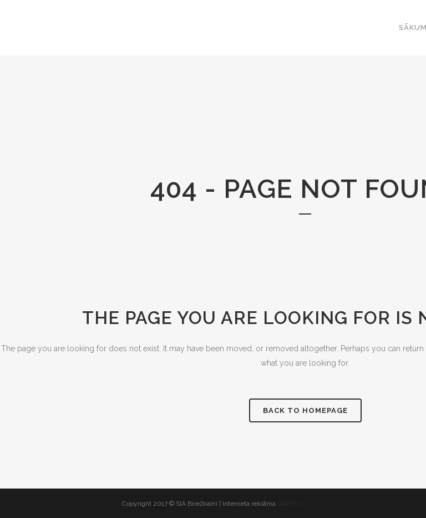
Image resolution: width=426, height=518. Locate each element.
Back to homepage (305, 410)
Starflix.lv (291, 503)
